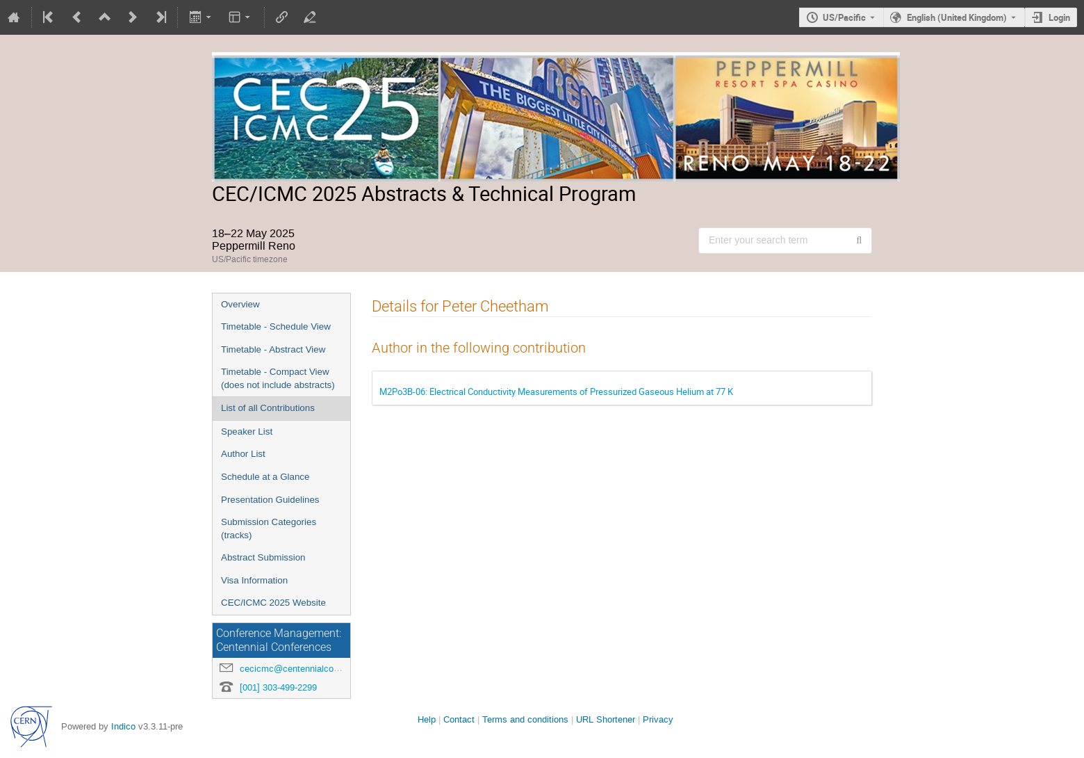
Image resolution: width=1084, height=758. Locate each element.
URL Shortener (605, 719)
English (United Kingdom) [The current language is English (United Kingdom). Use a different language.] (957, 17)
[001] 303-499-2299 (278, 687)
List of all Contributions (268, 408)
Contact (459, 719)
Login (1059, 17)
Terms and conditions (525, 719)
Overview (240, 304)
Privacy (658, 719)
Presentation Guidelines (270, 499)
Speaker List (246, 431)
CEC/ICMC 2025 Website (273, 602)
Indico (123, 726)
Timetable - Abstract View (273, 349)
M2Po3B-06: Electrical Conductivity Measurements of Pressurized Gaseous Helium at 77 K (556, 391)
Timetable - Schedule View (276, 326)
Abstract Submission (263, 557)
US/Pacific (844, 17)
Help (427, 719)
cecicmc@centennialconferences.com (316, 669)
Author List (243, 454)
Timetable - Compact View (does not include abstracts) (278, 378)
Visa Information (254, 580)
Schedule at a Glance (265, 476)
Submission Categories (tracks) (268, 528)
